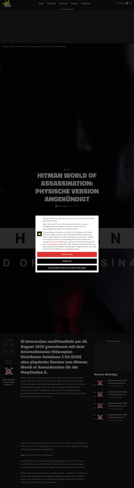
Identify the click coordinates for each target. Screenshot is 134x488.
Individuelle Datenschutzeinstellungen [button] (67, 267)
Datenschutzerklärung (58, 242)
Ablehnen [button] (67, 261)
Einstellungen (52, 244)
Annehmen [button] (67, 254)
